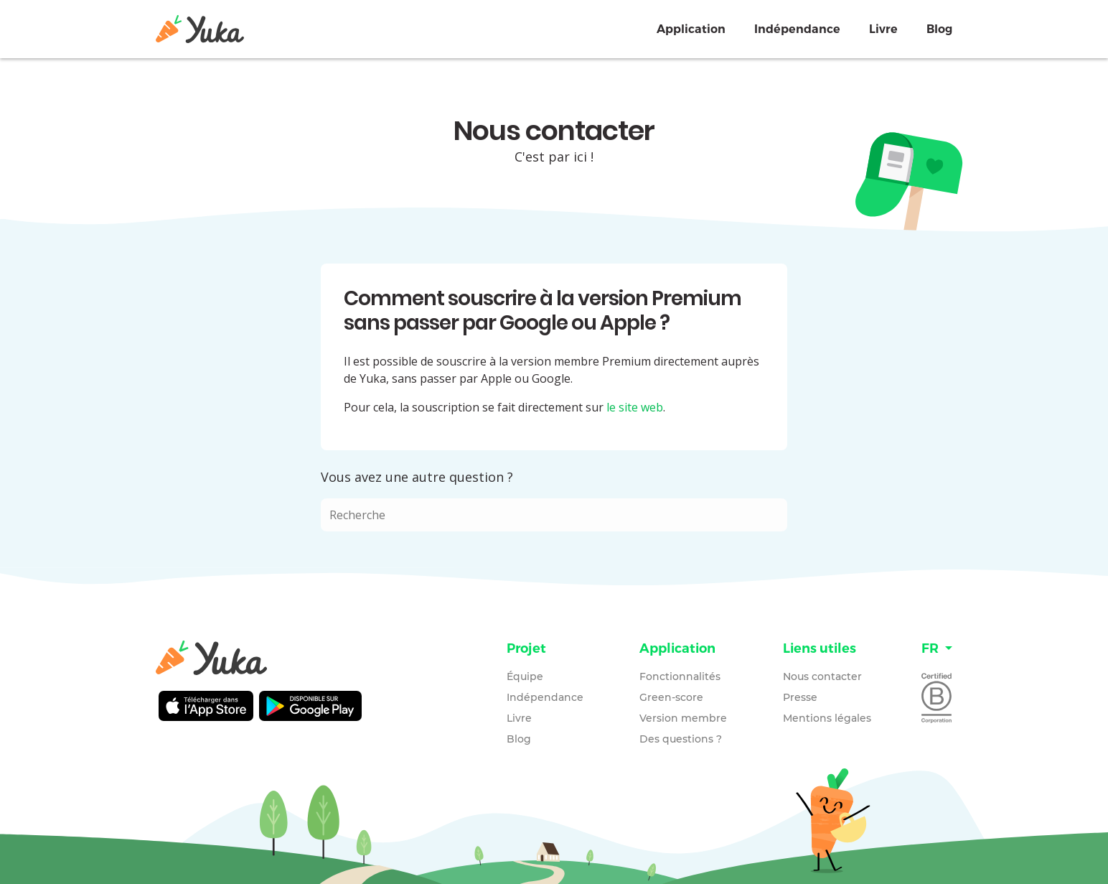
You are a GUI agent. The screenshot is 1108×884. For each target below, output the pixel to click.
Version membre (683, 718)
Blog (939, 29)
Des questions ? (680, 738)
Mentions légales (827, 718)
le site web (634, 407)
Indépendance (797, 29)
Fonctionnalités (679, 676)
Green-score (671, 697)
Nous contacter (822, 676)
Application (691, 29)
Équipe (525, 676)
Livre (883, 29)
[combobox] (554, 514)
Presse (800, 697)
